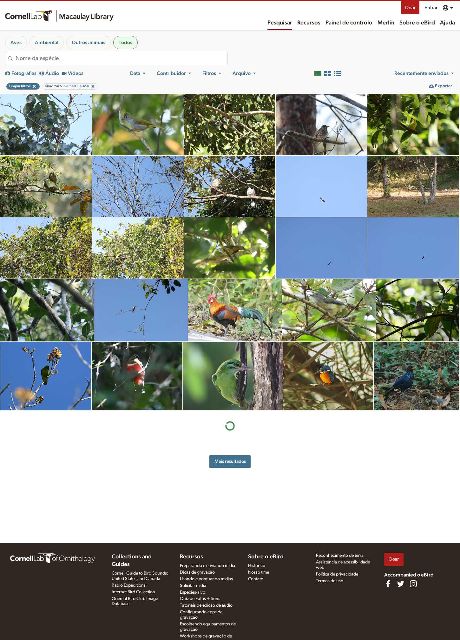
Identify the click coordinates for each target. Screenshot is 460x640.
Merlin (386, 23)
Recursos (308, 23)
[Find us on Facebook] (388, 584)
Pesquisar (279, 23)
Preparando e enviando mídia (207, 565)
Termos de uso (329, 581)
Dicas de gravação (197, 572)
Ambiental (46, 42)
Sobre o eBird (417, 23)
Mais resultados (230, 461)
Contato (255, 579)
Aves (16, 42)
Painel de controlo (348, 23)
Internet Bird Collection (133, 592)
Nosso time (258, 572)
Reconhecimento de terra (340, 555)
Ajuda (447, 23)
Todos (125, 42)
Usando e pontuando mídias (206, 579)
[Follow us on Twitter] (400, 584)
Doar (410, 7)
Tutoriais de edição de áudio (206, 605)
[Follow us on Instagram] (413, 584)
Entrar (430, 7)
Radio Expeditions (129, 585)
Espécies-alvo (192, 592)
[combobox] (121, 58)
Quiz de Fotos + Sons (200, 598)
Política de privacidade (337, 574)
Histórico (256, 565)
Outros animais (88, 42)
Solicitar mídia (193, 585)
